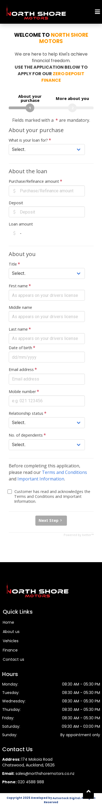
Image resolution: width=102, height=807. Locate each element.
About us (11, 631)
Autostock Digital (66, 798)
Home (8, 622)
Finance (10, 650)
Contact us (13, 659)
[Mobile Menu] (97, 12)
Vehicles (10, 641)
